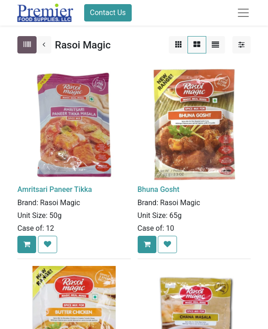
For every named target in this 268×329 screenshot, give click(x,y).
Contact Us (108, 12)
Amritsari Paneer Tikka (54, 189)
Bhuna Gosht (159, 189)
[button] (26, 244)
